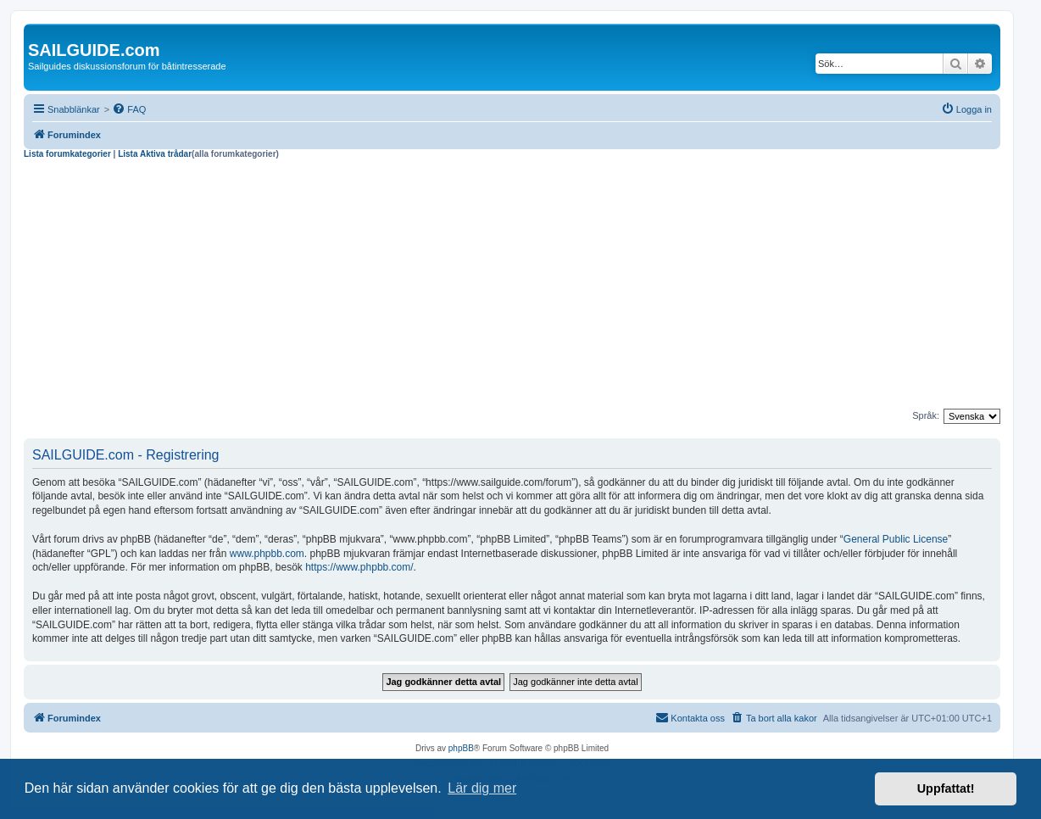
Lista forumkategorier (67, 154)
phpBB (461, 748)
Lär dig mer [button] (482, 788)
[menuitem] (129, 109)
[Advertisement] (512, 286)
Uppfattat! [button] (946, 788)
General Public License (895, 539)
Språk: (925, 415)
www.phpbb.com (267, 554)
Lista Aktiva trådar (155, 154)
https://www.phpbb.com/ (359, 567)
